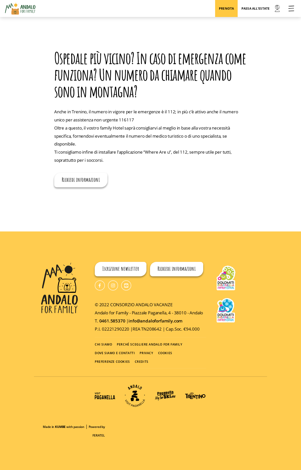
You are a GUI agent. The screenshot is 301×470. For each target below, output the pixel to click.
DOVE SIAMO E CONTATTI (115, 353)
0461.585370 (112, 321)
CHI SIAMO (103, 344)
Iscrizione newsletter (120, 269)
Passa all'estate (255, 8)
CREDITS (141, 361)
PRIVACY (146, 353)
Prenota (226, 8)
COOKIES (165, 353)
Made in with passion (63, 427)
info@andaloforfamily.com (155, 321)
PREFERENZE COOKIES (112, 361)
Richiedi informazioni (81, 180)
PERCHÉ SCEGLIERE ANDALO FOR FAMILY (149, 344)
